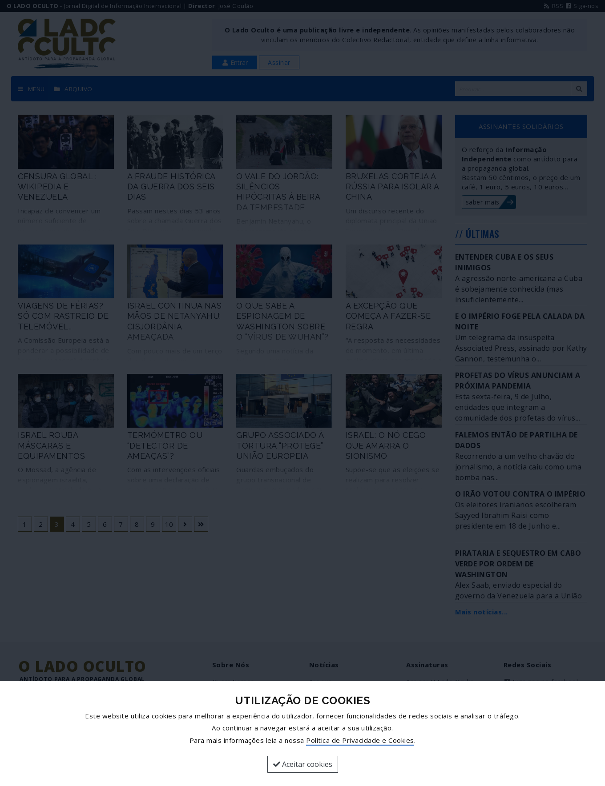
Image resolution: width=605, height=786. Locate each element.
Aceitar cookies (302, 764)
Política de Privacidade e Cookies (360, 740)
